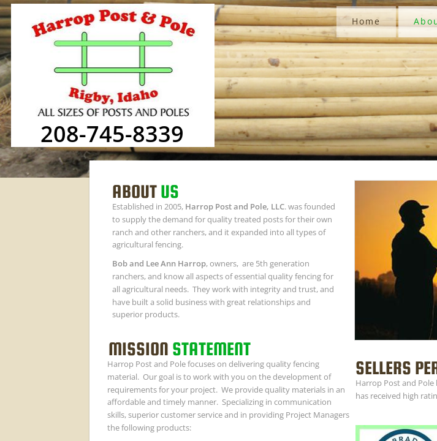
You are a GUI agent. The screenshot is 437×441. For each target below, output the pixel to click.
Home (366, 21)
